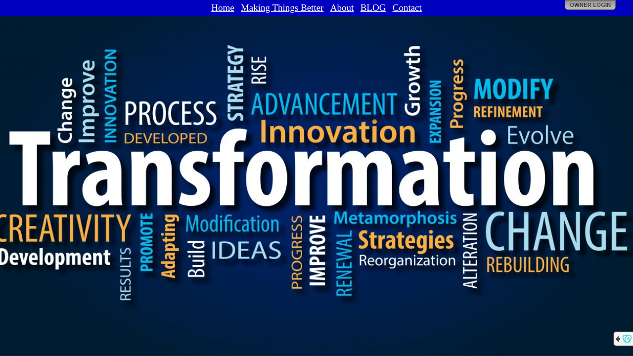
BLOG (373, 7)
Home (222, 7)
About (342, 7)
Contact (407, 7)
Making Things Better (282, 7)
